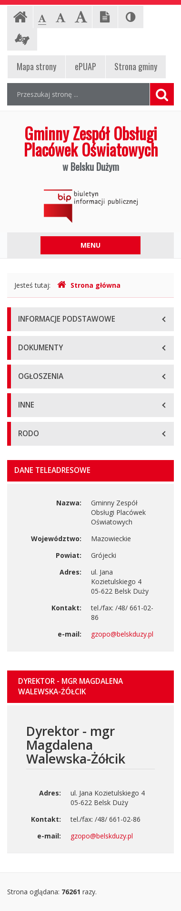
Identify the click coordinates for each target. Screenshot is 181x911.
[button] (90, 686)
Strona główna (89, 285)
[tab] (90, 686)
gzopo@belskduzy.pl (122, 634)
